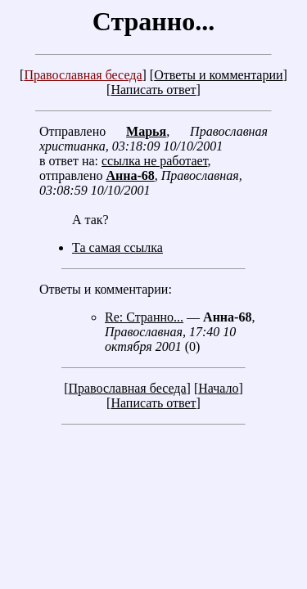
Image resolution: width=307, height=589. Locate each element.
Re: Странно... (144, 317)
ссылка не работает (154, 161)
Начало (218, 388)
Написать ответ (153, 90)
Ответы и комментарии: (105, 289)
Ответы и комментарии (218, 75)
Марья (146, 131)
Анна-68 (130, 175)
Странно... (153, 21)
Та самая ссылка (117, 247)
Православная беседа (83, 75)
